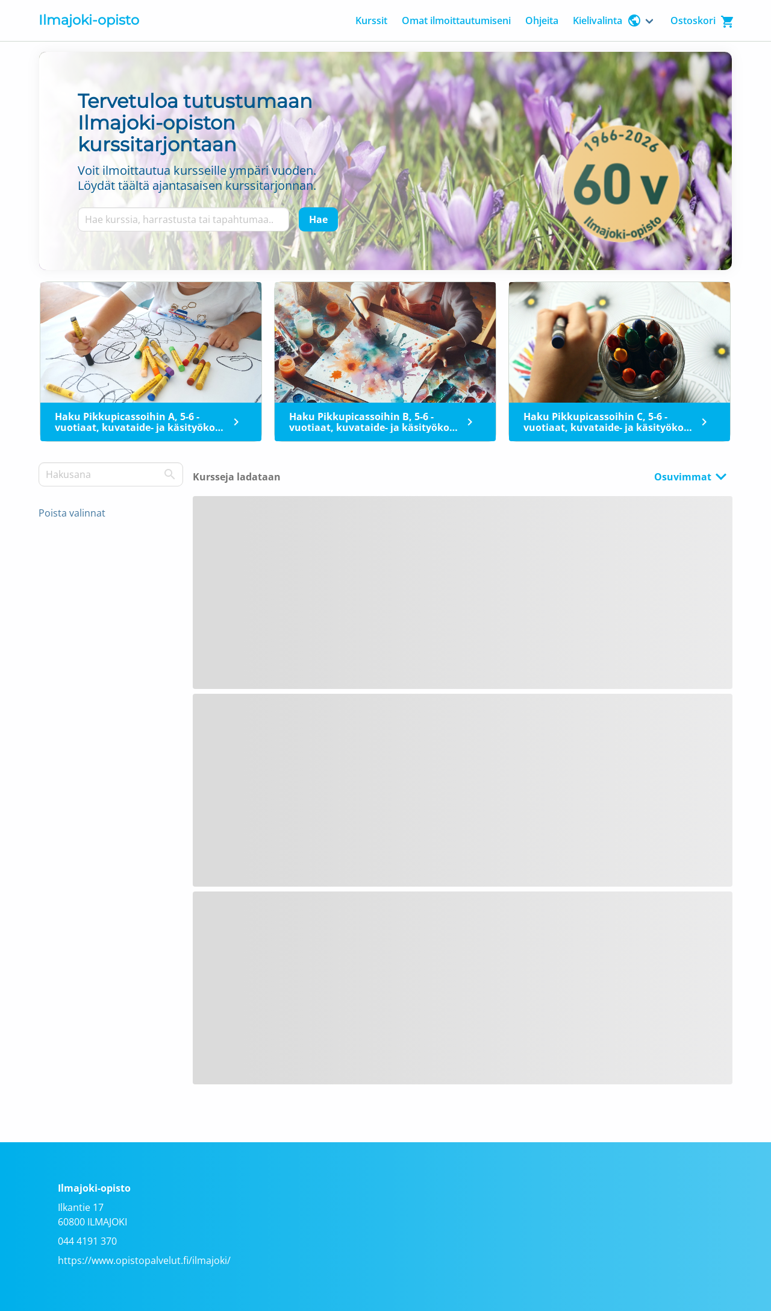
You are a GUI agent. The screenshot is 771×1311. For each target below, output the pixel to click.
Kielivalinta (607, 20)
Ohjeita (541, 20)
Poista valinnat (72, 513)
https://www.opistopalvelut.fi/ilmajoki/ (144, 1260)
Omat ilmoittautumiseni (456, 20)
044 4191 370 (87, 1241)
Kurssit (371, 20)
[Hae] (318, 219)
